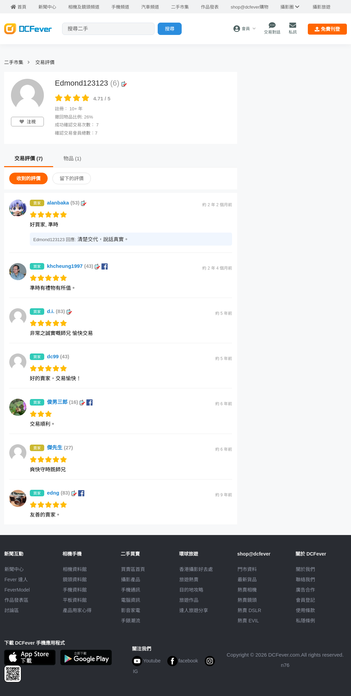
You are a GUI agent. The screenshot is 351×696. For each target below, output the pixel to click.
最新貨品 (247, 579)
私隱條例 (305, 620)
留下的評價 (72, 178)
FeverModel (17, 590)
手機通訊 (130, 590)
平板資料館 (75, 600)
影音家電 (130, 610)
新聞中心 (14, 569)
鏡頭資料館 (75, 579)
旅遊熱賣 (188, 579)
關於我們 (305, 569)
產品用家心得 (77, 610)
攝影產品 (130, 579)
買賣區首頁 (133, 569)
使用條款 (305, 610)
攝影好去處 (196, 569)
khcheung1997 (77, 266)
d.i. (59, 311)
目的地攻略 (191, 590)
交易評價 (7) (28, 158)
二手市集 (13, 62)
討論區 (11, 610)
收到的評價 (28, 178)
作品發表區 (16, 600)
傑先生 (60, 447)
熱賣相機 (247, 590)
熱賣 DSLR (249, 610)
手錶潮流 (130, 620)
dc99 (58, 356)
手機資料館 (75, 590)
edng (65, 493)
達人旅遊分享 (193, 610)
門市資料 (247, 569)
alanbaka (66, 203)
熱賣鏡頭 (247, 600)
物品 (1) (72, 158)
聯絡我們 (305, 579)
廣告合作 (305, 590)
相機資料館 (75, 569)
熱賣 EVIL (248, 620)
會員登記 (305, 600)
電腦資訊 (130, 600)
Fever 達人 (16, 579)
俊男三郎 (70, 402)
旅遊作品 (188, 600)
